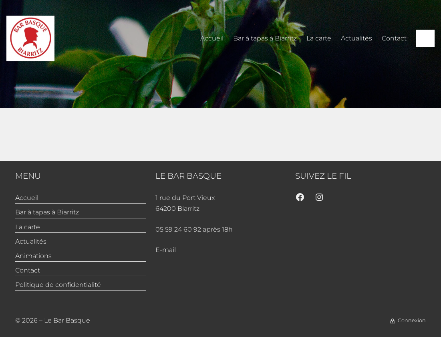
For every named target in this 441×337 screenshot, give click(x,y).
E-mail (165, 250)
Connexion (412, 320)
